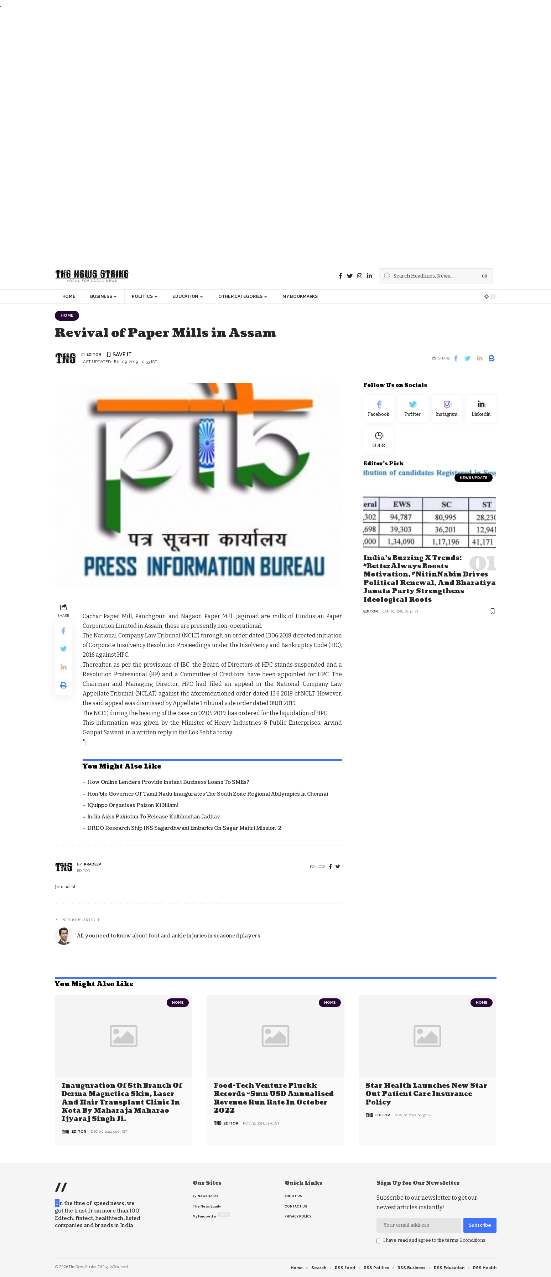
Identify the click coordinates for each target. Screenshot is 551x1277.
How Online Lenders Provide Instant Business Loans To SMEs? (168, 782)
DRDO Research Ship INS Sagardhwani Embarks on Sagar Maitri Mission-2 (184, 828)
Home (67, 315)
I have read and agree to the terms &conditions (434, 1240)
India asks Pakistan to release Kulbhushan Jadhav (153, 816)
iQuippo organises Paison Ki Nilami (132, 805)
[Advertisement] (213, 136)
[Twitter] (349, 276)
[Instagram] (447, 409)
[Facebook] (340, 276)
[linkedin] (369, 276)
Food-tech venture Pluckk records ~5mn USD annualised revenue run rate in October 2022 (274, 1098)
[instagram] (359, 276)
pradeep (92, 864)
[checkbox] (378, 1241)
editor (94, 354)
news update (473, 478)
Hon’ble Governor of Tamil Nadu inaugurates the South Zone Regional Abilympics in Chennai (207, 794)
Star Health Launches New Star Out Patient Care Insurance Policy (426, 1094)
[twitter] (338, 866)
